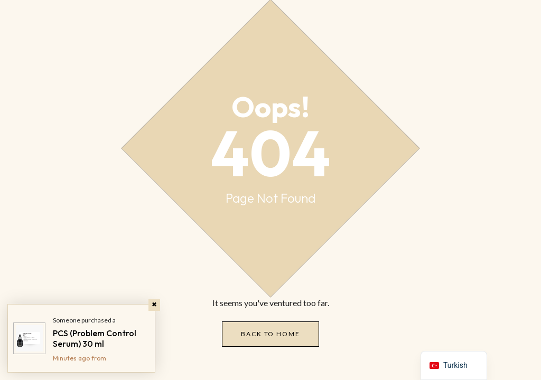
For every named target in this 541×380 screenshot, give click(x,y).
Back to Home (270, 334)
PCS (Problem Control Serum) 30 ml (94, 338)
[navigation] (454, 365)
